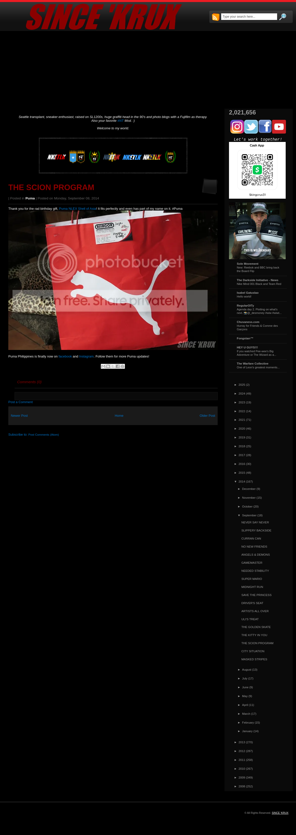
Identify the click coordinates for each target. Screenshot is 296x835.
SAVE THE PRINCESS (256, 595)
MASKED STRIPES (254, 659)
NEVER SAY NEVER (255, 522)
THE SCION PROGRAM (51, 187)
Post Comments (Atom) (43, 434)
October (247, 506)
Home (119, 416)
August (246, 669)
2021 (242, 419)
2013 (242, 742)
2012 (242, 751)
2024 (242, 393)
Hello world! (244, 296)
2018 (242, 446)
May (245, 696)
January (247, 731)
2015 (242, 472)
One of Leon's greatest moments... (258, 367)
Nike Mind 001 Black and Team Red (259, 283)
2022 (242, 411)
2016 (242, 463)
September (249, 515)
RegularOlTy (245, 305)
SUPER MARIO (251, 578)
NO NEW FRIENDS (254, 546)
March (246, 713)
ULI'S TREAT (250, 619)
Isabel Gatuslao (247, 292)
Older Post (207, 416)
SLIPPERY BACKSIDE (256, 530)
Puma (30, 198)
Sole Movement (247, 263)
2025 (242, 384)
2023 (242, 402)
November (249, 497)
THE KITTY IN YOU (254, 635)
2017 (242, 455)
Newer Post (19, 416)
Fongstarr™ (245, 338)
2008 (242, 786)
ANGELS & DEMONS (255, 554)
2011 (242, 759)
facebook (65, 356)
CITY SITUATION (252, 651)
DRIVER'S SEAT (252, 603)
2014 (242, 481)
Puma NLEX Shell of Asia (77, 209)
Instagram (86, 356)
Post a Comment (20, 402)
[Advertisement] (148, 70)
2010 (242, 768)
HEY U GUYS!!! (247, 347)
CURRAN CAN (251, 538)
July (244, 678)
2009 (242, 777)
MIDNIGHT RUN (252, 586)
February (248, 722)
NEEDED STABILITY (255, 570)
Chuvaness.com (248, 321)
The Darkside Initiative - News (257, 280)
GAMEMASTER (251, 562)
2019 (242, 437)
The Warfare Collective (253, 363)
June (245, 687)
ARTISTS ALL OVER (255, 611)
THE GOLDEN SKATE (256, 627)
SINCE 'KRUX (280, 812)
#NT (120, 121)
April (245, 704)
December (249, 488)
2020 (242, 428)
